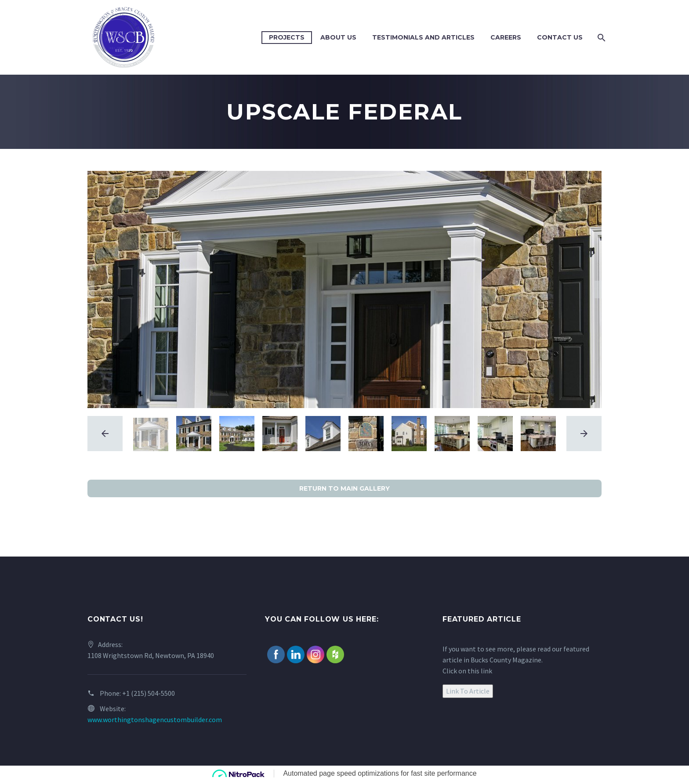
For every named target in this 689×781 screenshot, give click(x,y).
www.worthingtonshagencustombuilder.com (154, 719)
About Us (338, 37)
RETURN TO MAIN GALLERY (344, 488)
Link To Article (468, 691)
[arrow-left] (105, 433)
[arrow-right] (584, 433)
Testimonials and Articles (423, 37)
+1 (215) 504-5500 (148, 693)
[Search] (600, 37)
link (486, 670)
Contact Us (560, 37)
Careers (505, 37)
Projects (287, 37)
